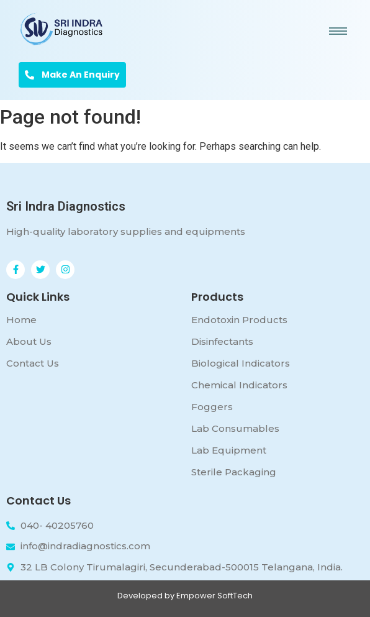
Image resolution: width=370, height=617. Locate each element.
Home (21, 320)
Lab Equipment (228, 450)
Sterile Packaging (233, 472)
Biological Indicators (240, 363)
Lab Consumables (235, 428)
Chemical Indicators (239, 385)
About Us (29, 341)
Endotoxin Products (239, 320)
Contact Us (32, 363)
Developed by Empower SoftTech (185, 595)
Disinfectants (222, 341)
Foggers (212, 407)
